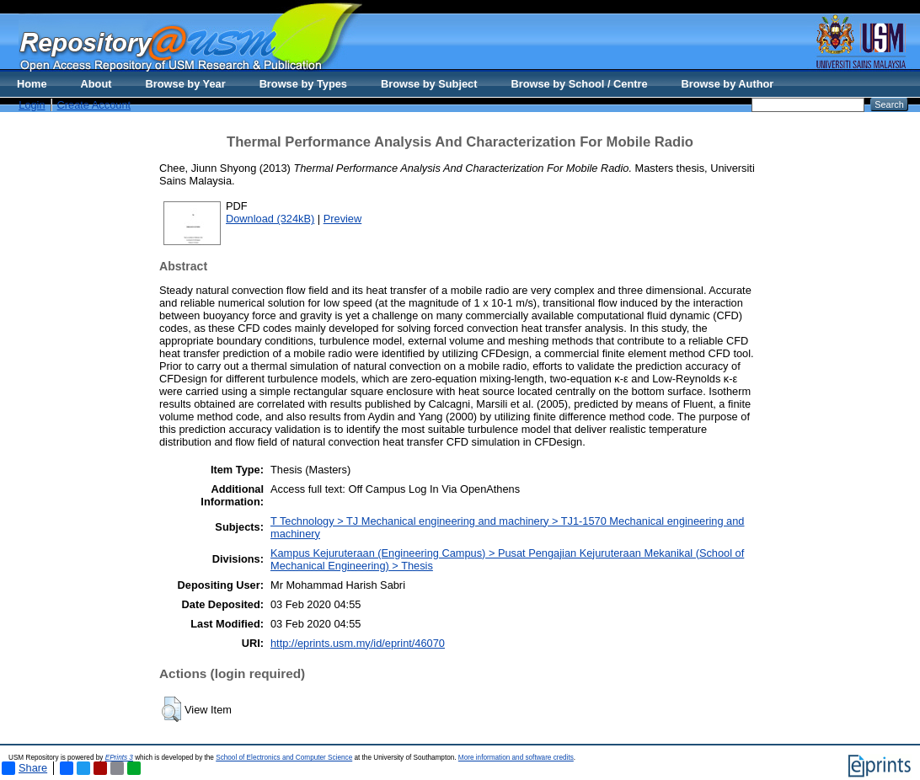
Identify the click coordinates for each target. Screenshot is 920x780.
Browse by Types (303, 83)
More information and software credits (516, 757)
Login (32, 105)
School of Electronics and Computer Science (284, 757)
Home (32, 83)
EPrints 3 (119, 757)
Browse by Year (186, 83)
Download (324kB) (270, 218)
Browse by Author (728, 83)
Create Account (94, 105)
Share (24, 768)
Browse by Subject (429, 83)
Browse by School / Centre (579, 83)
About (96, 83)
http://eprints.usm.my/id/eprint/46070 (357, 643)
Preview (343, 218)
